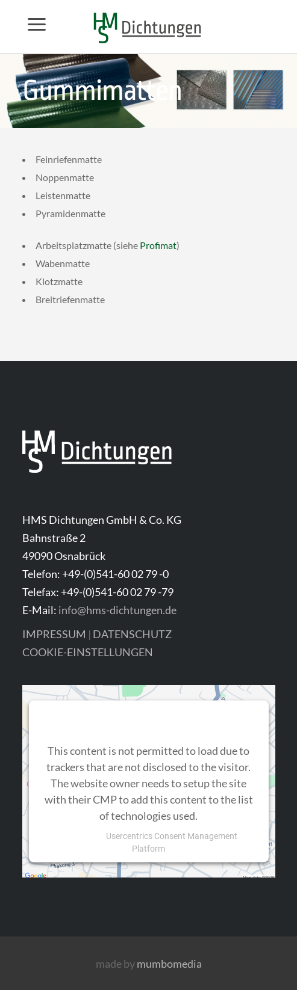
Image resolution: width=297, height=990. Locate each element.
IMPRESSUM (54, 634)
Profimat (158, 245)
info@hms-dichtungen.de (117, 609)
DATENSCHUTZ (132, 634)
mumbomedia (169, 963)
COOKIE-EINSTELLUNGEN (87, 652)
